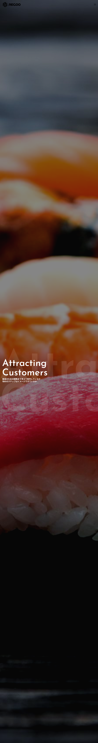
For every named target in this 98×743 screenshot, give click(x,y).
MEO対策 (40, 707)
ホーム (39, 701)
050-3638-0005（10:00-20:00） (21, 719)
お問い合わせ (41, 713)
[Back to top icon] (49, 733)
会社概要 (40, 710)
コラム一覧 (69, 721)
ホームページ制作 (43, 704)
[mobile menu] (95, 4)
